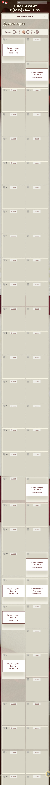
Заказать (37, 39)
